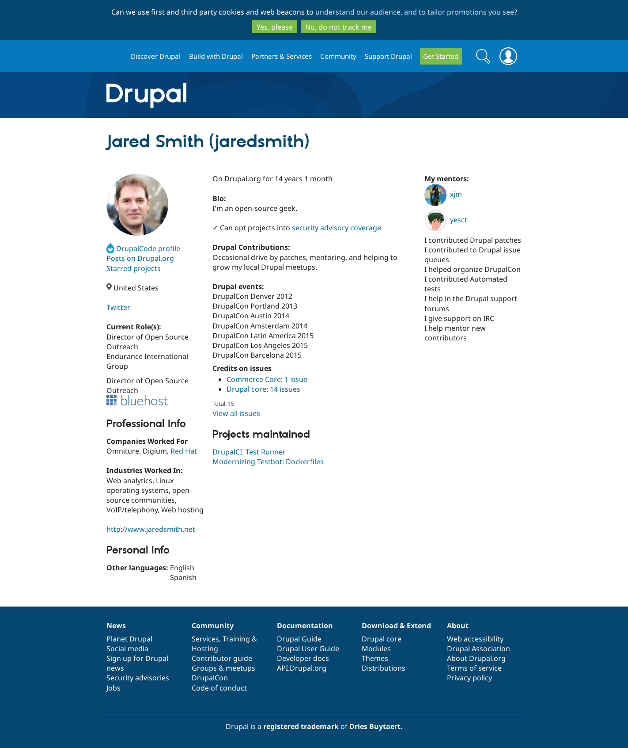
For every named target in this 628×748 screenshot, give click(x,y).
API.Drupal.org (301, 668)
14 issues (285, 389)
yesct (445, 220)
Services (205, 639)
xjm (443, 194)
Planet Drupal (129, 639)
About (458, 625)
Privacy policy (469, 678)
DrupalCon (210, 678)
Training (236, 639)
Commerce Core (254, 379)
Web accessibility (475, 639)
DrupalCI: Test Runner (249, 452)
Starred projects (133, 268)
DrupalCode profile (143, 248)
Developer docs (303, 658)
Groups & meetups (223, 668)
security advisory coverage (336, 228)
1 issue (295, 379)
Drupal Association (478, 648)
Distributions (383, 668)
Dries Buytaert (375, 726)
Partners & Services (281, 56)
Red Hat (183, 451)
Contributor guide (222, 658)
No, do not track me (338, 27)
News (116, 625)
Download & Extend (396, 625)
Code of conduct (219, 688)
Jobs (113, 688)
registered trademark (301, 726)
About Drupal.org (476, 658)
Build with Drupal (216, 56)
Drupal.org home (114, 56)
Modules (376, 648)
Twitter (118, 307)
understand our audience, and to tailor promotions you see (414, 12)
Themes (375, 658)
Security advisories (137, 678)
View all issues (236, 413)
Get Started (440, 56)
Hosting (205, 648)
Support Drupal (388, 56)
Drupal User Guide (308, 648)
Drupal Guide (299, 639)
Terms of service (474, 668)
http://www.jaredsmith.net (150, 529)
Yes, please (275, 27)
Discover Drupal (156, 56)
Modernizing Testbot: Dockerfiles (268, 461)
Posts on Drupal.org (140, 258)
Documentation (305, 625)
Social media (127, 648)
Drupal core (246, 389)
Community (338, 56)
